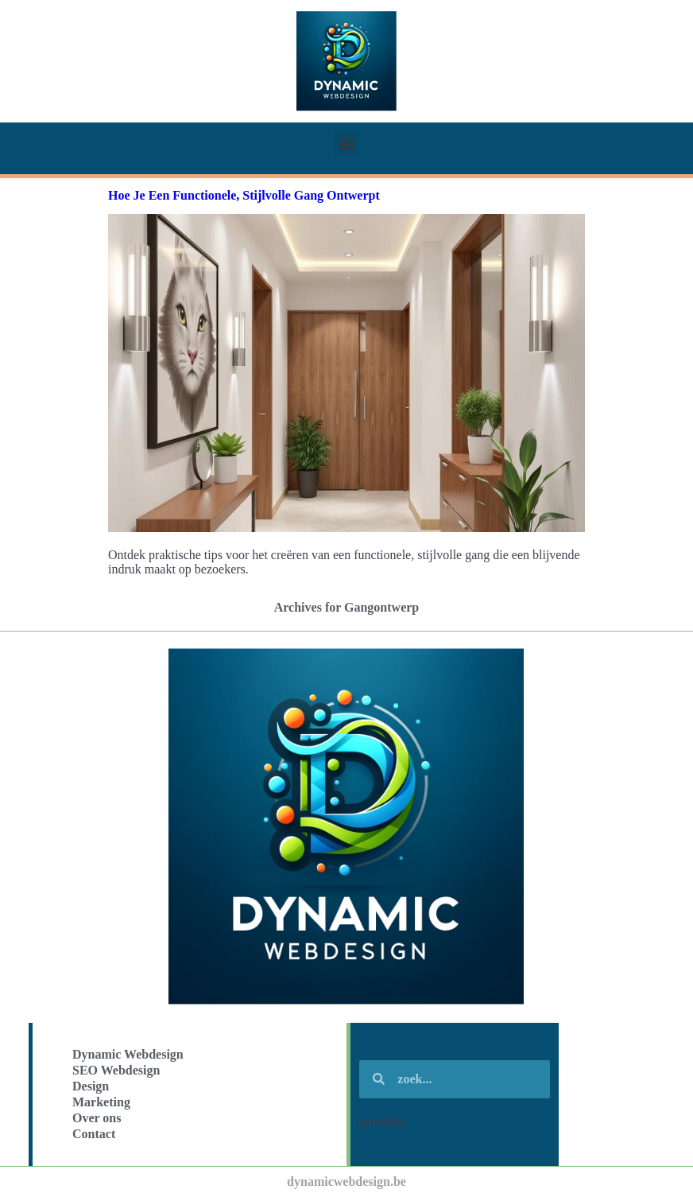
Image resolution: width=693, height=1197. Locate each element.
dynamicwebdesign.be (346, 1181)
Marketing (101, 1102)
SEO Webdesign (116, 1070)
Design (90, 1086)
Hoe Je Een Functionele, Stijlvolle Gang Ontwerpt (244, 195)
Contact (93, 1134)
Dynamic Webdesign (128, 1054)
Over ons (96, 1118)
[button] (347, 143)
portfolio (382, 1122)
